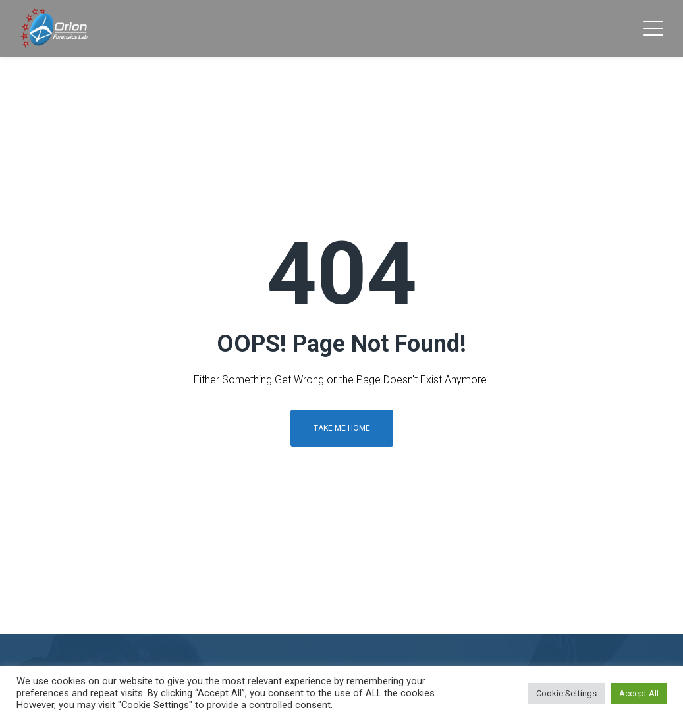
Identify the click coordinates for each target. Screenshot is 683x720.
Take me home (342, 428)
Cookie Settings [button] (566, 693)
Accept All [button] (639, 693)
